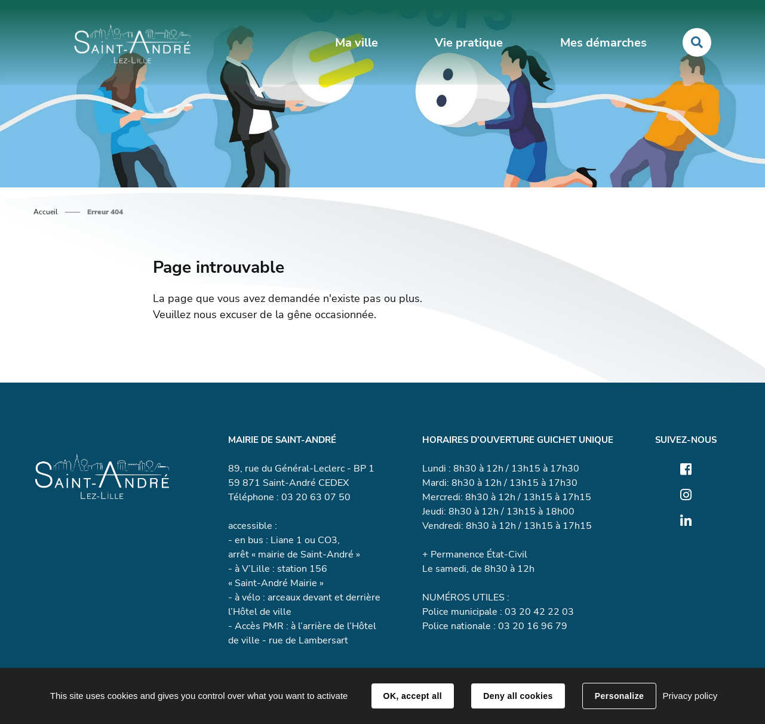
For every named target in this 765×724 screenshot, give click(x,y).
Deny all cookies (517, 696)
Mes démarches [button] (603, 43)
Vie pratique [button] (469, 43)
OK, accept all (412, 696)
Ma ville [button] (356, 43)
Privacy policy (689, 696)
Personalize (619, 696)
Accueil (45, 212)
